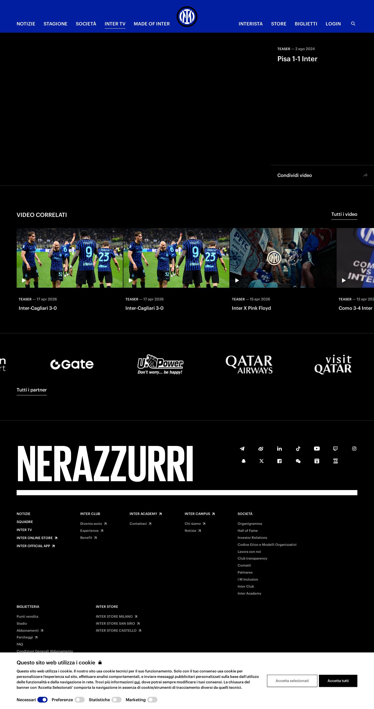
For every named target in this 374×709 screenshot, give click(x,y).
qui (137, 682)
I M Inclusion (248, 579)
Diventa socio (91, 524)
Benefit (86, 538)
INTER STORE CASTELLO (116, 631)
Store (278, 24)
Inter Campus (197, 514)
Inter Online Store (35, 538)
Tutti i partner (32, 390)
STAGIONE (56, 24)
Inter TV (24, 530)
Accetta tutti (338, 680)
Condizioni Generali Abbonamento (45, 651)
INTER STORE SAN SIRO (115, 624)
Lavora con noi (249, 552)
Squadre (25, 522)
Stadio (22, 624)
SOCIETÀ (86, 24)
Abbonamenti (28, 631)
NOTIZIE (26, 24)
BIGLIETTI (306, 24)
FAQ (20, 644)
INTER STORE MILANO (114, 617)
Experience (89, 531)
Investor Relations (252, 538)
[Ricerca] (353, 23)
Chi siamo (193, 524)
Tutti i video (344, 214)
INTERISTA (251, 24)
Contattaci (138, 524)
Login (333, 24)
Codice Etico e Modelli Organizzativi (267, 545)
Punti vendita (27, 617)
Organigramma (250, 524)
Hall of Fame (248, 531)
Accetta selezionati (292, 680)
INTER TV (115, 24)
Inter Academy (143, 514)
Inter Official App (33, 546)
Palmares (245, 572)
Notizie (23, 514)
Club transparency (252, 558)
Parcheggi (25, 637)
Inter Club (90, 514)
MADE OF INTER (152, 24)
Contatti (244, 565)
